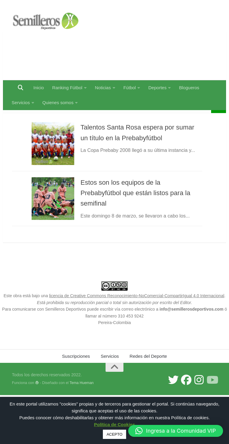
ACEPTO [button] (114, 434)
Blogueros (189, 87)
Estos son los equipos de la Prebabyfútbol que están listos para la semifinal (139, 224)
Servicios (21, 102)
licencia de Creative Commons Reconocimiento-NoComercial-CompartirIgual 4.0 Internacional (137, 344)
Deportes (157, 87)
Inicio (38, 87)
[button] (175, 431)
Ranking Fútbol (67, 87)
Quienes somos (57, 102)
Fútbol (129, 87)
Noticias (103, 87)
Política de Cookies (114, 424)
